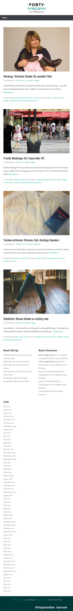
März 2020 (7, 413)
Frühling (39, 180)
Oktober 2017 (8, 489)
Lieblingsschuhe (40, 337)
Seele (26, 337)
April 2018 (7, 469)
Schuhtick (60, 337)
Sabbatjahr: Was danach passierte (16, 361)
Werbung (36, 98)
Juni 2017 (6, 502)
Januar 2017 (7, 518)
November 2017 (9, 485)
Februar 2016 (8, 554)
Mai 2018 (6, 466)
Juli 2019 (6, 433)
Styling (59, 180)
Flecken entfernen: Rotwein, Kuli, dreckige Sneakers (31, 240)
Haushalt (50, 258)
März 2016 (7, 551)
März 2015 (7, 591)
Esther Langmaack (34, 244)
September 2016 (9, 531)
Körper (25, 98)
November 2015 (9, 564)
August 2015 (8, 574)
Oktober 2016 (8, 528)
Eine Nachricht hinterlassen (29, 101)
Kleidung (46, 180)
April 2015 (7, 587)
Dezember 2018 (9, 452)
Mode (30, 98)
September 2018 (9, 459)
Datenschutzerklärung (55, 600)
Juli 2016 (6, 538)
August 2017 (8, 495)
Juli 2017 (6, 498)
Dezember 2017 (9, 482)
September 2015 (9, 571)
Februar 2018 (8, 475)
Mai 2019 (6, 439)
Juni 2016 (6, 541)
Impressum (61, 607)
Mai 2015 (6, 584)
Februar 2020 (8, 416)
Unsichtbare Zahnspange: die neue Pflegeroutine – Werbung (53, 364)
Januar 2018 (7, 479)
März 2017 (7, 512)
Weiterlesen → (9, 92)
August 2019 (8, 429)
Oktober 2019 (8, 423)
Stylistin (64, 180)
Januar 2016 (7, 558)
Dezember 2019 (9, 419)
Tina (40, 391)
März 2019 (7, 446)
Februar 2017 (8, 515)
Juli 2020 (6, 406)
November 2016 (9, 525)
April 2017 (7, 508)
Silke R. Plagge (34, 80)
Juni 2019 (6, 436)
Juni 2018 (6, 462)
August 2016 (8, 535)
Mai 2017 (6, 505)
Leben (22, 180)
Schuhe (5, 101)
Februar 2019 (8, 449)
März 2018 (7, 472)
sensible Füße (13, 101)
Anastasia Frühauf (46, 371)
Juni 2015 (6, 581)
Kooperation (56, 98)
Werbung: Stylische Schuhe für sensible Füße (27, 76)
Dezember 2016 (9, 522)
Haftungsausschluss (45, 607)
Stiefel (66, 337)
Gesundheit (18, 98)
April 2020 (7, 410)
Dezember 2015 (9, 561)
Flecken (44, 258)
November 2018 (9, 456)
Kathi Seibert (44, 381)
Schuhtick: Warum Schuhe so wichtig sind (25, 318)
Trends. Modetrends (15, 182)
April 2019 (7, 443)
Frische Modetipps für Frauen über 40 (23, 158)
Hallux (49, 98)
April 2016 (7, 548)
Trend (5, 182)
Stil (55, 180)
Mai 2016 (6, 545)
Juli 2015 (6, 578)
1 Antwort (13, 261)
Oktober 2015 (8, 568)
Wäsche (6, 261)
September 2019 (9, 426)
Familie (17, 258)
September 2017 (9, 492)
